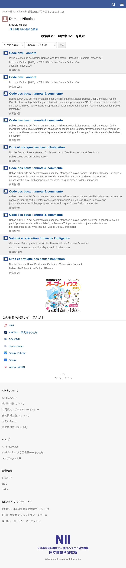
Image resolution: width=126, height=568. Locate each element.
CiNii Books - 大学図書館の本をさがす (23, 452)
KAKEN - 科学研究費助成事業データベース (26, 509)
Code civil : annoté (22, 53)
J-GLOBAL (15, 339)
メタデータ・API (11, 458)
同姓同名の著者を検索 (25, 29)
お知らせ (7, 477)
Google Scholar (17, 353)
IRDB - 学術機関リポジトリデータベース (24, 515)
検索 (113, 4)
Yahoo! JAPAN (17, 367)
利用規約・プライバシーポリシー (20, 409)
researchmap (16, 346)
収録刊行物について (13, 403)
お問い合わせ (9, 421)
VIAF (11, 325)
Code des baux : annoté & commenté (36, 93)
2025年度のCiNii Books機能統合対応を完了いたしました (33, 11)
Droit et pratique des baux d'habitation (37, 147)
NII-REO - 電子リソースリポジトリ (21, 520)
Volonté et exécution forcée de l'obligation (39, 238)
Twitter (5, 489)
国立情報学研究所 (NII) (14, 427)
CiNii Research (10, 446)
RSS (4, 483)
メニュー (121, 4)
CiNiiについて (9, 397)
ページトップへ (63, 377)
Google (13, 360)
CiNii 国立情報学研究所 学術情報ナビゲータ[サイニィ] (15, 4)
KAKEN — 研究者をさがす (23, 332)
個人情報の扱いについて (15, 415)
